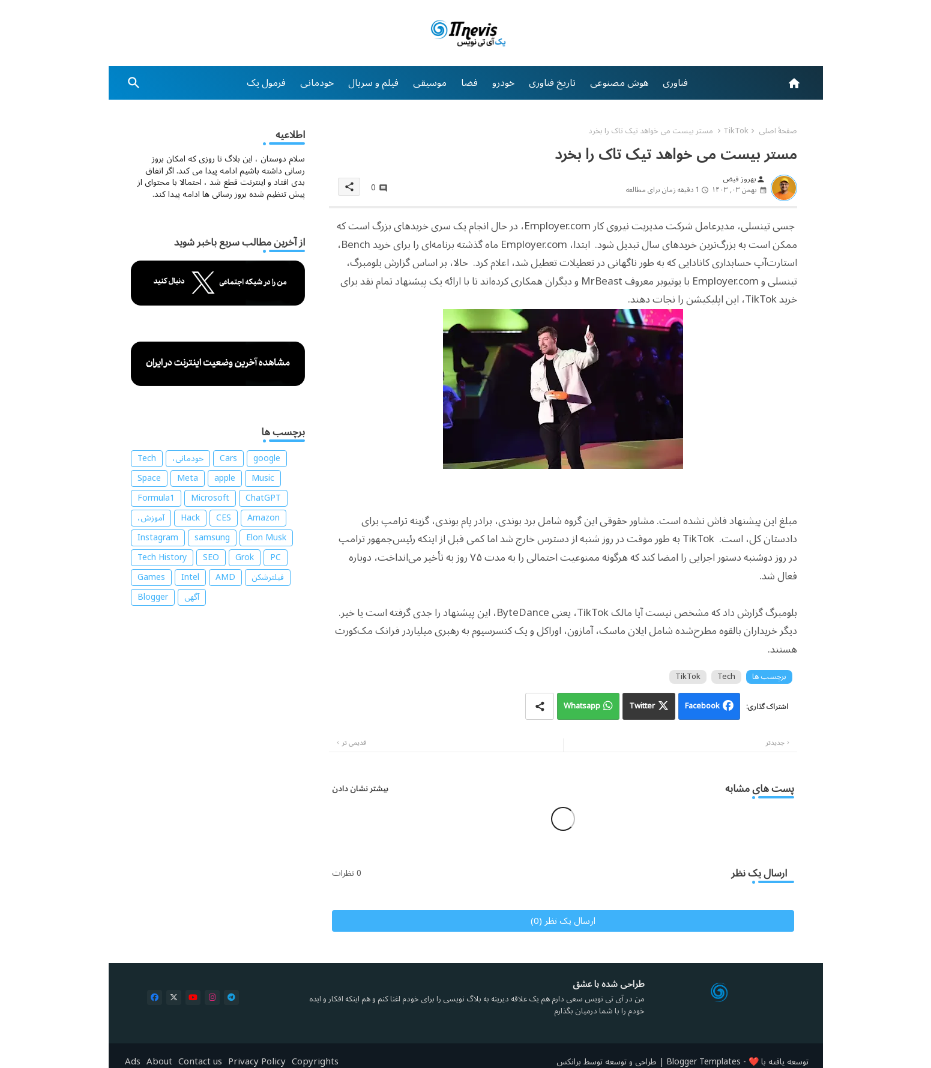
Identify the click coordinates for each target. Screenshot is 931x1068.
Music (263, 478)
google (266, 458)
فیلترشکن (268, 577)
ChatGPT (263, 498)
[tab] (675, 83)
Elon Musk (266, 537)
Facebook (702, 706)
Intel (190, 577)
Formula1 (156, 498)
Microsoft (210, 498)
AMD (225, 577)
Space (149, 478)
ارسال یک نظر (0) (563, 921)
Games (151, 577)
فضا (469, 83)
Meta (187, 478)
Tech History (162, 557)
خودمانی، (187, 458)
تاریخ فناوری (552, 83)
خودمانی (317, 83)
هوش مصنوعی (619, 83)
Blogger (152, 597)
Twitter (642, 706)
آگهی (191, 597)
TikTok (736, 130)
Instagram (157, 537)
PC (275, 557)
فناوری (675, 83)
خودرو (503, 83)
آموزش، (150, 518)
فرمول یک (266, 83)
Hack (190, 518)
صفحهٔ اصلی (778, 130)
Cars (228, 458)
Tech (726, 677)
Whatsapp (582, 706)
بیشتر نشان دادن (360, 788)
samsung (212, 537)
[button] (134, 83)
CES (223, 518)
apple (224, 478)
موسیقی (430, 83)
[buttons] (154, 997)
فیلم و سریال (373, 83)
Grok (244, 557)
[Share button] (539, 706)
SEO (211, 557)
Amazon (263, 518)
